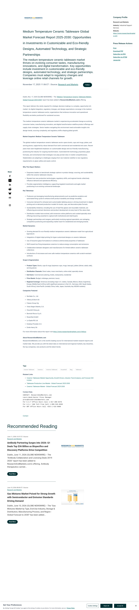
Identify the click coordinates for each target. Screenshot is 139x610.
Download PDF (118, 51)
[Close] (136, 606)
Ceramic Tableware (29, 369)
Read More (12, 474)
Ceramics (40, 369)
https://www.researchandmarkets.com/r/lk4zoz (69, 332)
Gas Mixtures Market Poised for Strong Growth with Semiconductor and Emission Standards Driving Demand (31, 497)
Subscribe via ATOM (120, 57)
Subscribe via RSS (119, 54)
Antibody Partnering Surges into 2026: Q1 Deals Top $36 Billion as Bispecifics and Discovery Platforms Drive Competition (28, 446)
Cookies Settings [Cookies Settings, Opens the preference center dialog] (93, 606)
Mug (71, 369)
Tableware (78, 369)
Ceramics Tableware (51, 369)
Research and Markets (68, 84)
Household (64, 369)
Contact (25, 416)
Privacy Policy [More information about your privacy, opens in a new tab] (71, 609)
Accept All (120, 606)
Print (114, 48)
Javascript (116, 60)
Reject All (106, 606)
